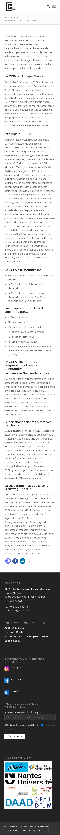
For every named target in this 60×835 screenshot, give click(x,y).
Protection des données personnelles (26, 636)
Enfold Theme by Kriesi (30, 830)
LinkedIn (15, 691)
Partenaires (11, 17)
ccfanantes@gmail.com (16, 610)
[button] (8, 561)
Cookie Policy (12, 640)
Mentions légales (14, 632)
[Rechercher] (47, 6)
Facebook (16, 679)
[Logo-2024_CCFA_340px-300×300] (24, 6)
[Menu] (54, 6)
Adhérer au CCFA (14, 627)
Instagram (16, 667)
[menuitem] (47, 6)
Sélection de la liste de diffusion (22, 725)
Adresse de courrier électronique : (30, 715)
